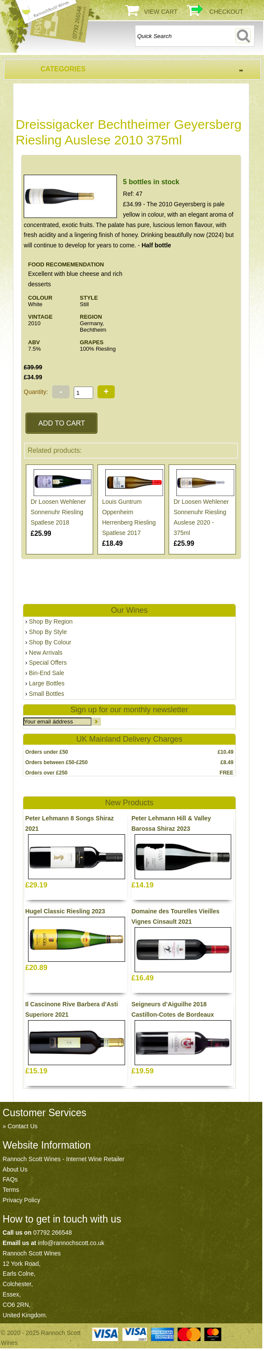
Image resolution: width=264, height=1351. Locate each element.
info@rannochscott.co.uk (71, 1242)
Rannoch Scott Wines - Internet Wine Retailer (63, 1159)
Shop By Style (48, 631)
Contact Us (23, 1126)
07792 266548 (52, 1232)
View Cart (161, 11)
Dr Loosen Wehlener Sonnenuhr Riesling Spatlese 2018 (58, 512)
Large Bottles (47, 683)
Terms (11, 1189)
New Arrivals (46, 652)
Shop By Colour (50, 642)
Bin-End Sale (46, 672)
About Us (15, 1169)
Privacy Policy (21, 1200)
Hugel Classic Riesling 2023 (65, 911)
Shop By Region (50, 621)
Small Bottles (46, 693)
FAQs (10, 1179)
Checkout (226, 11)
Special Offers (48, 662)
